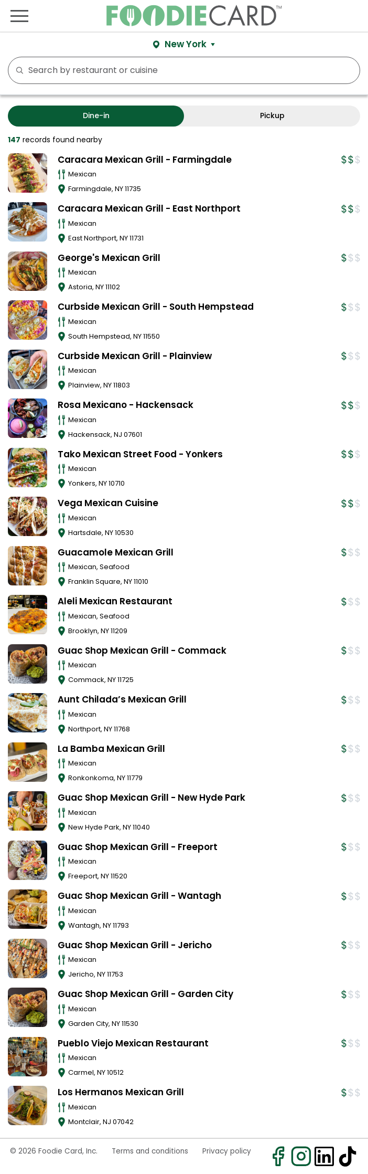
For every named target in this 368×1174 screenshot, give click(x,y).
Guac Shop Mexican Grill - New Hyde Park (151, 797)
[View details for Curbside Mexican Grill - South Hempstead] (27, 320)
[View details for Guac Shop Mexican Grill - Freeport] (27, 860)
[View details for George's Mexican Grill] (27, 271)
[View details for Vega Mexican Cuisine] (27, 516)
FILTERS (349, 70)
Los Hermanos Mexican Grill (121, 1092)
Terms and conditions (150, 1151)
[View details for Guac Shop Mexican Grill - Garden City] (27, 1007)
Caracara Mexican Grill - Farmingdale (145, 159)
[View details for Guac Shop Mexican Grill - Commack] (27, 664)
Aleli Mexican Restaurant (115, 601)
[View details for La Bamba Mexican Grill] (27, 762)
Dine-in (96, 115)
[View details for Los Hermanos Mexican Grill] (27, 1105)
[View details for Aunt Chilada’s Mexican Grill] (27, 712)
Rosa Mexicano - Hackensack (125, 405)
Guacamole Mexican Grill (116, 552)
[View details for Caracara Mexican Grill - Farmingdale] (27, 173)
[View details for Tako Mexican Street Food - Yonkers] (27, 467)
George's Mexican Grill (109, 257)
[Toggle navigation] (19, 16)
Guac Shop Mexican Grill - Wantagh (139, 895)
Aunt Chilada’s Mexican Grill (122, 699)
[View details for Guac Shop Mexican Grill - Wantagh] (27, 909)
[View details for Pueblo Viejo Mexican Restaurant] (27, 1056)
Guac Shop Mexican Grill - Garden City (145, 994)
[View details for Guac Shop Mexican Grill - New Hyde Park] (27, 811)
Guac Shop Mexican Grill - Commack (142, 650)
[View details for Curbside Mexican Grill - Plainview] (27, 369)
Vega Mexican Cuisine (108, 503)
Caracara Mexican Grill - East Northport (149, 208)
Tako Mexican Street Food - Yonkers (140, 454)
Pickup (272, 115)
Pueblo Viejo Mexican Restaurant (133, 1043)
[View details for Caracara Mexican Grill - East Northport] (27, 222)
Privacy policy (226, 1151)
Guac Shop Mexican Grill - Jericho (135, 945)
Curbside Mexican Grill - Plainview (135, 356)
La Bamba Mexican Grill (111, 748)
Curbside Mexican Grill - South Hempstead (156, 306)
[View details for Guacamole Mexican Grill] (27, 565)
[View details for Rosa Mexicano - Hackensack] (27, 418)
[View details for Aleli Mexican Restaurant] (27, 614)
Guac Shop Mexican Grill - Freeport (138, 847)
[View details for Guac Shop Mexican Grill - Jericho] (27, 958)
